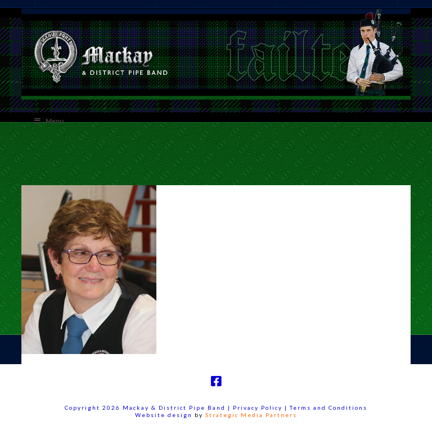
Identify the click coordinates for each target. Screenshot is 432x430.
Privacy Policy (259, 407)
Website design (163, 414)
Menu (48, 121)
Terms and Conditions (328, 407)
